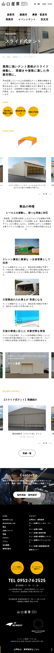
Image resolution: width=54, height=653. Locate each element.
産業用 (10, 14)
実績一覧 (27, 453)
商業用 (9, 19)
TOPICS (5, 538)
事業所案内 (7, 549)
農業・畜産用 (39, 14)
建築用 (23, 14)
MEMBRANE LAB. (9, 523)
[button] (39, 194)
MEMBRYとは (8, 520)
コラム (5, 541)
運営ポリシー (34, 550)
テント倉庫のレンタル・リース (40, 524)
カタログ (32, 516)
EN (39, 4)
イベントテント (27, 19)
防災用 (44, 19)
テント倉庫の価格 (36, 529)
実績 (4, 534)
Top (4, 57)
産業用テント (17, 57)
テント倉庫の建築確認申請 (39, 546)
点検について (8, 530)
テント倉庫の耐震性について (40, 536)
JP (35, 4)
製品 (8, 57)
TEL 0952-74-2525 (27, 580)
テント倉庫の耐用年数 (37, 533)
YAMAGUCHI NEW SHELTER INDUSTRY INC (27, 641)
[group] (27, 365)
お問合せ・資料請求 (36, 520)
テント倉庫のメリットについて (40, 541)
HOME (5, 516)
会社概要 (6, 545)
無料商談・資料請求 (27, 495)
